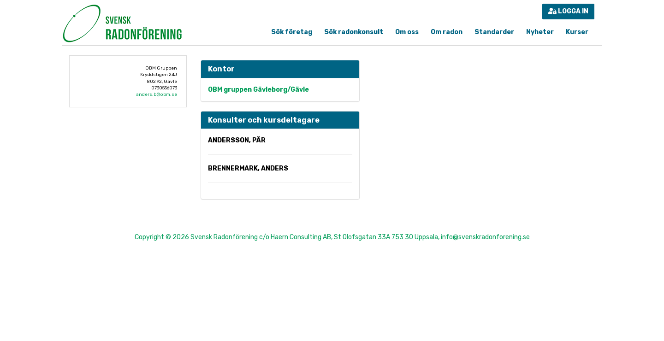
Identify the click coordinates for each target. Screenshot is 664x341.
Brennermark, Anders (248, 168)
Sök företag (291, 32)
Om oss (407, 32)
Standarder (494, 32)
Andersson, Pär (237, 140)
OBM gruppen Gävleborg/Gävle (258, 90)
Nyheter (540, 32)
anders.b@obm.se (156, 94)
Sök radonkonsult (353, 32)
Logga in (568, 11)
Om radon (446, 32)
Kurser (577, 32)
